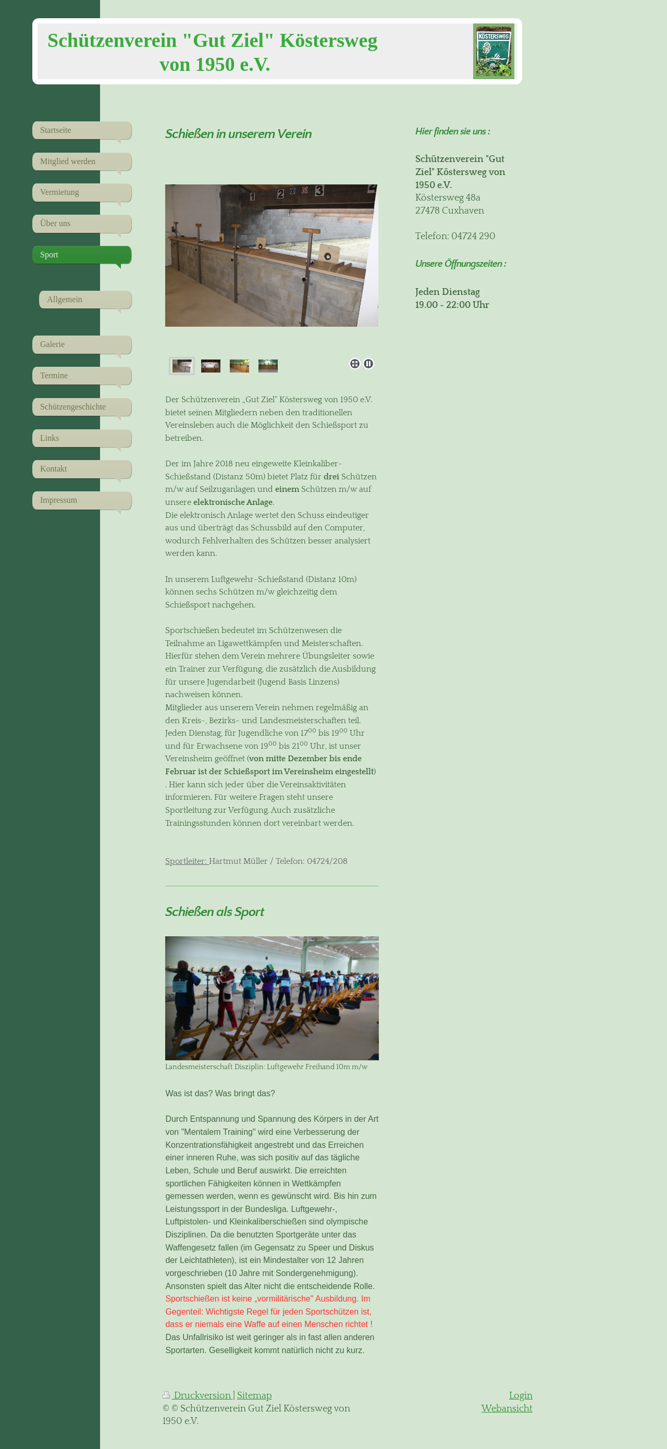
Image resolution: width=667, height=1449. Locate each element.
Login (521, 1396)
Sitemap (254, 1396)
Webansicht (507, 1409)
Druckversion (198, 1396)
